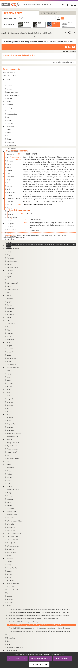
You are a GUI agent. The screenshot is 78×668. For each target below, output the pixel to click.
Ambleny (9, 89)
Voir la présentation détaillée (62, 62)
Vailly (8, 593)
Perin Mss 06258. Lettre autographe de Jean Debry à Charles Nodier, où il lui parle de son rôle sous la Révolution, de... (40, 625)
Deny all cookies (40, 659)
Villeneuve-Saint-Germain (14, 647)
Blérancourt (10, 155)
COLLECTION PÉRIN (10, 76)
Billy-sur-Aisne (11, 145)
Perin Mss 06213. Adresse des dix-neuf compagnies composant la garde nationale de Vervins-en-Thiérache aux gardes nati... (40, 609)
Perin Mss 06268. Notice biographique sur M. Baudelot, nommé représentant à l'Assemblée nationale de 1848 (40, 628)
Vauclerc (9, 596)
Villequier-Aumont (12, 650)
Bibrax (8, 139)
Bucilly (9, 189)
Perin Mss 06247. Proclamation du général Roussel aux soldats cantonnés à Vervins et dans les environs (40, 615)
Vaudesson (9, 599)
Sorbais (8, 577)
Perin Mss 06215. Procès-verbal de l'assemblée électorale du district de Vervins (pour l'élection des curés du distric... (40, 612)
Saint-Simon (10, 549)
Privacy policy (39, 664)
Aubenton (10, 105)
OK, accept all (17, 659)
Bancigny (9, 111)
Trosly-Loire (10, 587)
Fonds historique (9, 73)
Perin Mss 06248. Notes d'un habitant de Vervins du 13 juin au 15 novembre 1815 (33, 619)
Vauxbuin (9, 602)
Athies (8, 101)
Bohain (9, 158)
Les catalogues (13, 13)
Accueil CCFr (6, 33)
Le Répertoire (49, 13)
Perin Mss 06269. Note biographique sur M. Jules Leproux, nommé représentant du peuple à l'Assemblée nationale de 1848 (40, 631)
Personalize (63, 659)
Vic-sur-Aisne (10, 638)
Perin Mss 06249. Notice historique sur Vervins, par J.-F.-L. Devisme (29, 622)
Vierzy (8, 641)
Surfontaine (10, 580)
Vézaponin (9, 635)
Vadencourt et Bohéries (13, 590)
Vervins (8, 605)
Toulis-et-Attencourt (12, 583)
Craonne (9, 280)
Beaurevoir (10, 126)
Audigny (9, 108)
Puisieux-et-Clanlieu (12, 490)
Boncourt (9, 161)
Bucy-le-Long (11, 192)
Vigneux (9, 644)
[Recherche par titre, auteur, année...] (36, 18)
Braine (9, 167)
